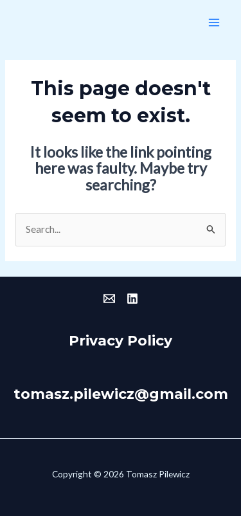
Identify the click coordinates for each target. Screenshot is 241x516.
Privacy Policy (120, 340)
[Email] (109, 298)
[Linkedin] (132, 298)
